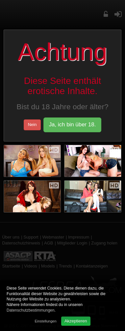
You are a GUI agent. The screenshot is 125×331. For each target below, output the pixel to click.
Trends (65, 266)
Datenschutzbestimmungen (30, 310)
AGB (48, 243)
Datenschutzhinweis (21, 243)
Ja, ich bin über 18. (72, 124)
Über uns (10, 237)
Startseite (11, 266)
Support (30, 237)
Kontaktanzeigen (92, 266)
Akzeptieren (75, 320)
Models (48, 266)
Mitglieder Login (72, 243)
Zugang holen (104, 243)
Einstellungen (45, 321)
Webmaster (53, 237)
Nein (32, 124)
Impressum (78, 237)
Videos (30, 266)
